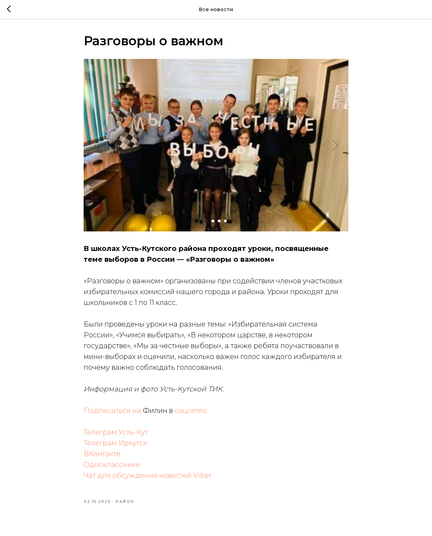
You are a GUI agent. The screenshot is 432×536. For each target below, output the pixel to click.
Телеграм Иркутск (115, 443)
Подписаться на (113, 410)
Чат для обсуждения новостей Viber (148, 475)
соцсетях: (191, 410)
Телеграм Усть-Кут (116, 432)
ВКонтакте (102, 454)
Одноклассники (112, 464)
